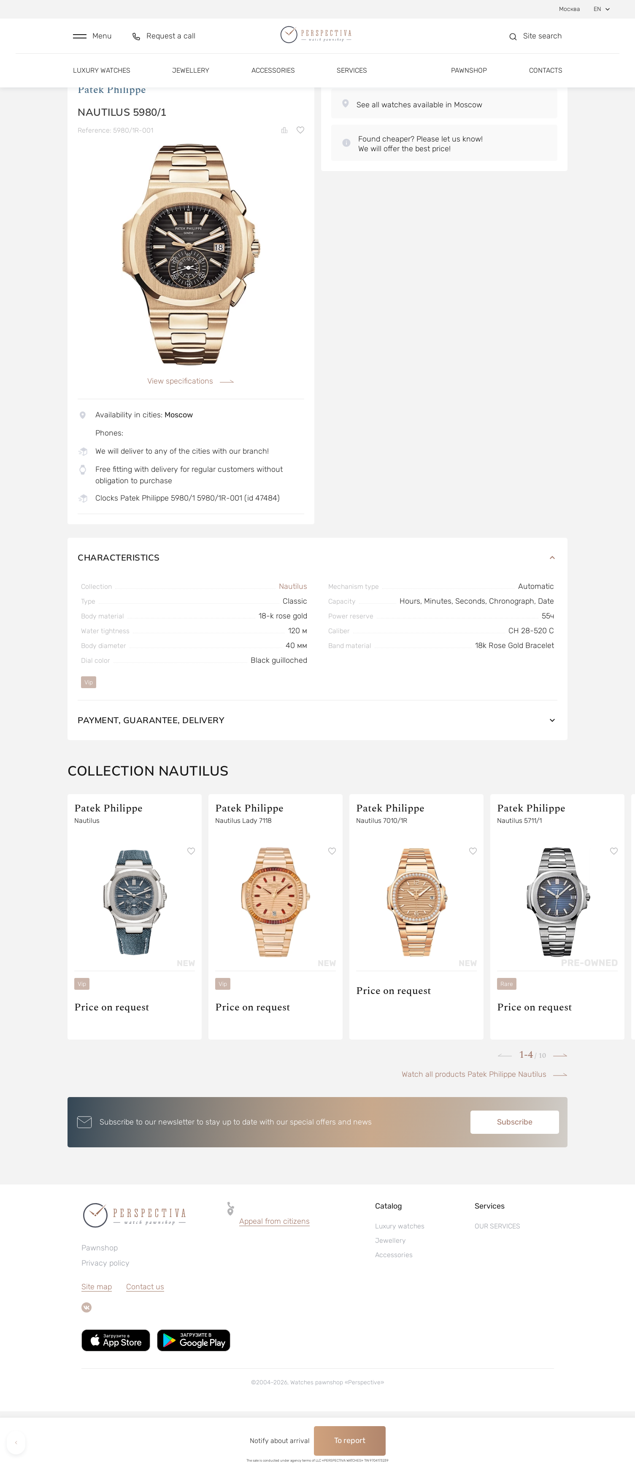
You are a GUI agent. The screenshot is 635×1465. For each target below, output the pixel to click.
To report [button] (349, 1440)
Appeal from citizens (274, 1275)
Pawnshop (469, 79)
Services (352, 79)
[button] (92, 40)
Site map (96, 1340)
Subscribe (514, 1175)
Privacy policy (105, 1316)
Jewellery (190, 79)
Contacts (545, 79)
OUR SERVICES (497, 1280)
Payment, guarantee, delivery (317, 773)
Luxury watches (101, 79)
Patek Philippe (112, 143)
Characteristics (317, 611)
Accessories (273, 79)
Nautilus (293, 640)
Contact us (145, 1340)
